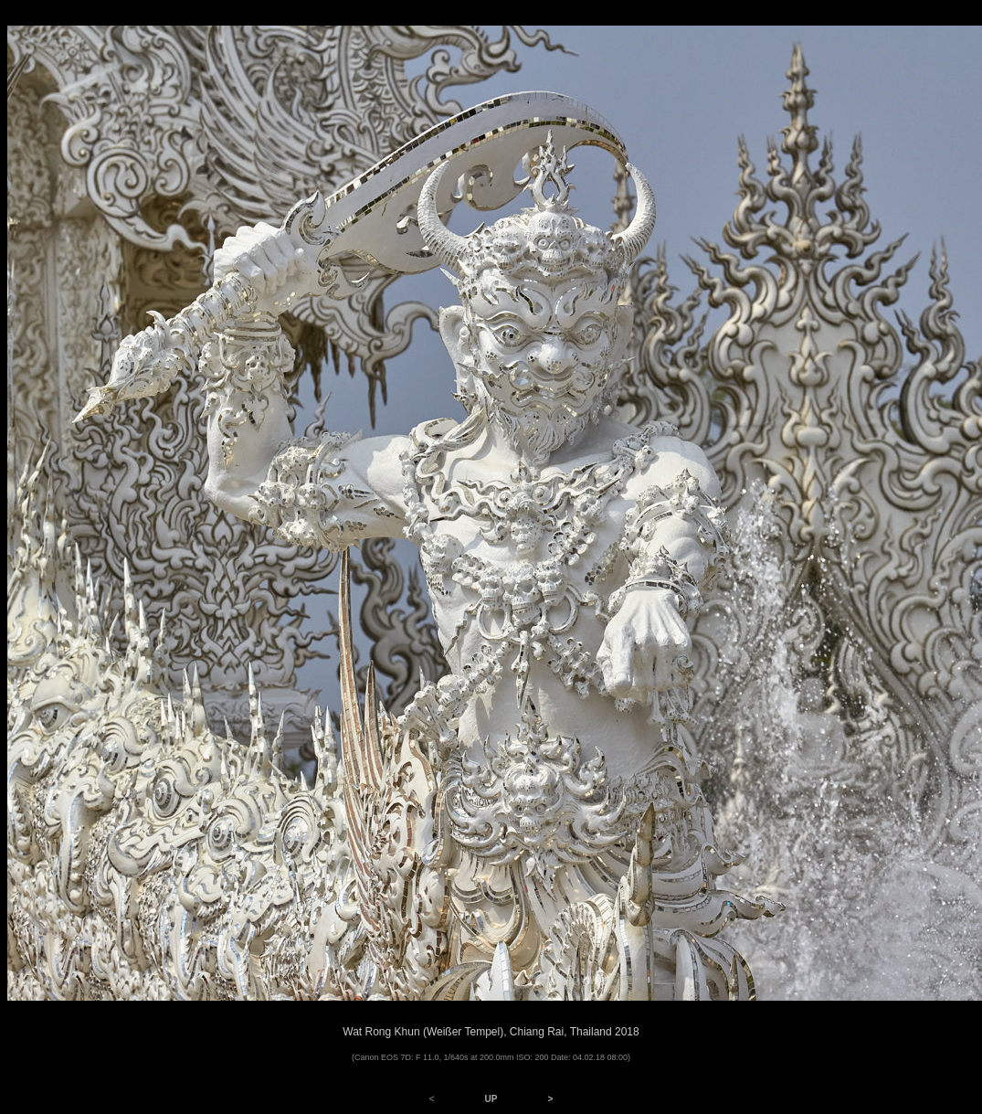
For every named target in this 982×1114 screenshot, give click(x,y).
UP (491, 1099)
